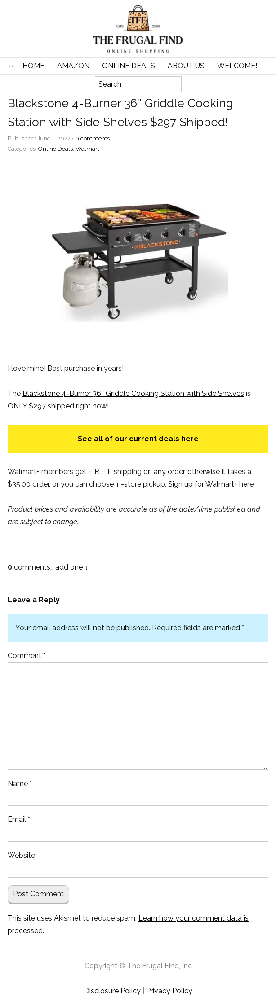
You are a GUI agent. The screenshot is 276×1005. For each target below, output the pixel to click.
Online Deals (128, 65)
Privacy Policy (169, 991)
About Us (186, 65)
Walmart (87, 148)
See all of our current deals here (138, 438)
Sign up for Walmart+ (202, 484)
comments (92, 138)
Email (19, 819)
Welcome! (237, 65)
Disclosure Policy (112, 991)
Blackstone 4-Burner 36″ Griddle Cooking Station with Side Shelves (133, 393)
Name (20, 783)
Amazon (73, 65)
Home (33, 65)
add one (69, 567)
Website (21, 855)
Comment (26, 655)
